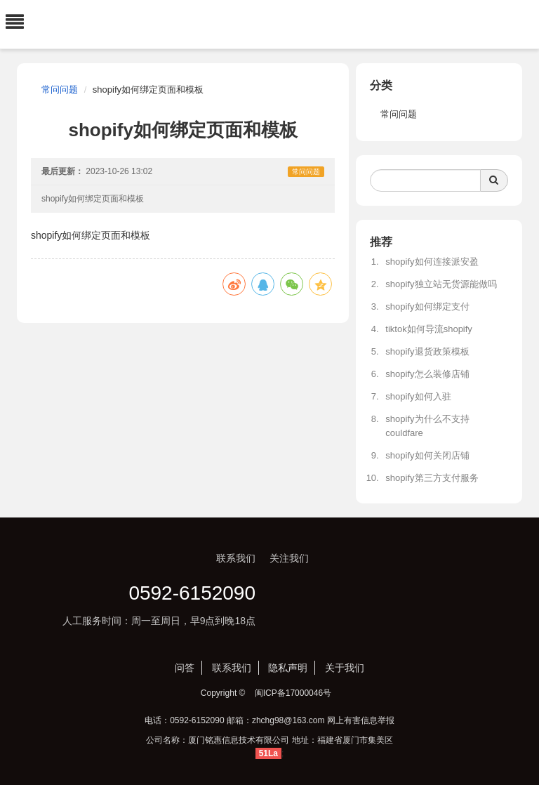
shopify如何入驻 (418, 396)
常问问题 (59, 89)
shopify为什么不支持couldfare (427, 426)
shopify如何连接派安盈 (431, 261)
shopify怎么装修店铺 (427, 374)
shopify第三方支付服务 (431, 478)
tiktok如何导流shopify (428, 329)
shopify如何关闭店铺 (427, 455)
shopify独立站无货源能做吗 (440, 284)
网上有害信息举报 (360, 720)
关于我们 (344, 667)
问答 (184, 667)
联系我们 (231, 667)
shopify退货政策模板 (427, 351)
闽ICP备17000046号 (293, 693)
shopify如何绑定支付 (427, 306)
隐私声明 (287, 667)
